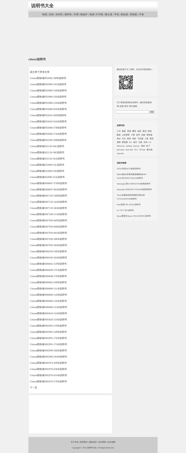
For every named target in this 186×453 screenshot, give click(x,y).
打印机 (99, 14)
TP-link (142, 150)
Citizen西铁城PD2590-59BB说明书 (48, 140)
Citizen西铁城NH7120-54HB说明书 (48, 195)
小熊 (133, 135)
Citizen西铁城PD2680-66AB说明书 (48, 109)
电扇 (91, 14)
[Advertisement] (93, 37)
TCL (136, 150)
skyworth (129, 150)
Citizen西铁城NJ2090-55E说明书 (47, 171)
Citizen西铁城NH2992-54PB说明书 (48, 332)
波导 (138, 135)
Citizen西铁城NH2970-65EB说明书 (48, 369)
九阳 (140, 142)
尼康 (129, 131)
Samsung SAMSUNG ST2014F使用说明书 (134, 189)
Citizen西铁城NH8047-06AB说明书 (48, 189)
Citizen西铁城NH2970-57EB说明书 (48, 381)
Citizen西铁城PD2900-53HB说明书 (48, 90)
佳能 (143, 135)
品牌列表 (121, 125)
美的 (134, 138)
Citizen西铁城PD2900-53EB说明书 (48, 96)
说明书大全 (42, 5)
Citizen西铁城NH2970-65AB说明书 (48, 375)
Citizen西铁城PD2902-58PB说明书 (48, 78)
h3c (130, 142)
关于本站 (75, 442)
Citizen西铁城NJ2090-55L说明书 (47, 164)
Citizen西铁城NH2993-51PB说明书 (48, 325)
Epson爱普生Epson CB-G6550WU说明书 (134, 216)
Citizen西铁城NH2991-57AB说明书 (48, 344)
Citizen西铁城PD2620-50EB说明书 (48, 115)
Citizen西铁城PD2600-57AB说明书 (48, 134)
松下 (148, 146)
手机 (116, 14)
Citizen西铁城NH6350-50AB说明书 (48, 257)
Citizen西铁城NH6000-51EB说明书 (48, 301)
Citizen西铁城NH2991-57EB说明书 (48, 338)
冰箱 (51, 14)
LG (150, 142)
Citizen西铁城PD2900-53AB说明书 (48, 103)
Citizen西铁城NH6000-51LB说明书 (48, 288)
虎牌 (119, 142)
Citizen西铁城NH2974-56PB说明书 (48, 363)
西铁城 (149, 135)
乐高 (145, 142)
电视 (44, 14)
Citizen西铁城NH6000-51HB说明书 (48, 294)
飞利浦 (140, 138)
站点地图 (111, 442)
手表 (141, 14)
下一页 (33, 387)
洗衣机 (59, 14)
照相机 (133, 14)
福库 (139, 131)
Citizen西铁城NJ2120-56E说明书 (47, 152)
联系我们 (84, 442)
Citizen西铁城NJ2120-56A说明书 (47, 158)
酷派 (119, 135)
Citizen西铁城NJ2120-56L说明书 (47, 146)
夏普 (124, 131)
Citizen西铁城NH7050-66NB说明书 (48, 220)
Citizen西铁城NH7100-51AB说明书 (48, 214)
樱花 (134, 131)
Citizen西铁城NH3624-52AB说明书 (48, 313)
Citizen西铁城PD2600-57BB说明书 (48, 127)
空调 (76, 14)
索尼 (144, 131)
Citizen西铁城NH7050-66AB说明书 (48, 232)
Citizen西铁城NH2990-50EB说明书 (48, 350)
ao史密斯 (126, 135)
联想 (150, 131)
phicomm (120, 150)
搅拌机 (68, 14)
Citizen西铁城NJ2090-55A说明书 (47, 177)
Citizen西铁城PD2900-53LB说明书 (48, 84)
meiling (129, 146)
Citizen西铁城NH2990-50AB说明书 (48, 356)
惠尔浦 (149, 150)
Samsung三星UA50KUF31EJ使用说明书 (133, 184)
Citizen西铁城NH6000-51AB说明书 (48, 307)
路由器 (124, 14)
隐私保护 (93, 442)
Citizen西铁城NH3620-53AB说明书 (48, 319)
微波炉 (84, 14)
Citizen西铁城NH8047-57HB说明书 (48, 183)
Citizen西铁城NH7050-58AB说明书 (48, 245)
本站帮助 (102, 442)
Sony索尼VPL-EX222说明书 (129, 204)
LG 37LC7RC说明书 (125, 210)
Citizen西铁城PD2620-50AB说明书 (48, 121)
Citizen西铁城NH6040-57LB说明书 (48, 270)
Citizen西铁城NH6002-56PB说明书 (48, 282)
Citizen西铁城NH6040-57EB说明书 (48, 276)
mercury (136, 146)
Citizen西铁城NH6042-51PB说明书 (48, 263)
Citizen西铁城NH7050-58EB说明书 (48, 239)
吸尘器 (108, 14)
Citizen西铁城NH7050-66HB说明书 (48, 226)
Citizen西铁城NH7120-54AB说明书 (48, 202)
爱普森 (125, 142)
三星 (146, 138)
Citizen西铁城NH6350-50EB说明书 (48, 251)
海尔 (119, 138)
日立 (124, 138)
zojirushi (120, 153)
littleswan (121, 146)
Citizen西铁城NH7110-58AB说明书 (48, 208)
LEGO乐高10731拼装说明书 (129, 168)
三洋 (119, 131)
